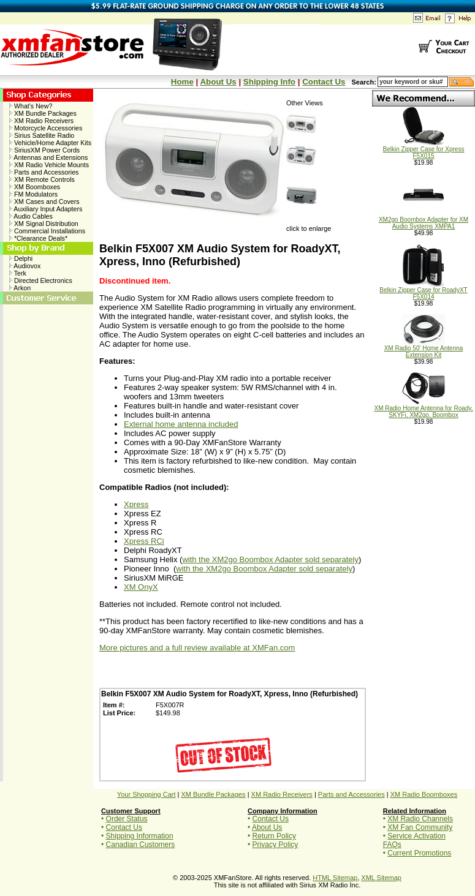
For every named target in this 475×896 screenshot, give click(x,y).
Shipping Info (269, 81)
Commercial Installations (47, 231)
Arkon (20, 288)
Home (182, 81)
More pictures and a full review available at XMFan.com (197, 647)
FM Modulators (33, 194)
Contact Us (323, 81)
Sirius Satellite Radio (41, 135)
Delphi (20, 258)
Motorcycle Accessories (45, 128)
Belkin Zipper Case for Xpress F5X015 (424, 149)
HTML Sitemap (335, 877)
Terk (17, 273)
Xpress (136, 504)
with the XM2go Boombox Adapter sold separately (270, 559)
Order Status (127, 819)
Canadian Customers (140, 844)
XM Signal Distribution (43, 223)
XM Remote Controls (42, 179)
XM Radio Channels (420, 819)
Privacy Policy (275, 844)
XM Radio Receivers (41, 120)
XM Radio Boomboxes (423, 794)
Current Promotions (419, 853)
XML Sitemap (381, 877)
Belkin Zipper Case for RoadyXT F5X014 (423, 290)
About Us (218, 81)
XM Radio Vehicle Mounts (49, 164)
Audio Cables (31, 216)
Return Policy (274, 836)
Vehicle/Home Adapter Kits (50, 142)
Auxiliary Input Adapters (45, 209)
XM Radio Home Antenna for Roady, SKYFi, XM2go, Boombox (423, 408)
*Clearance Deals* (38, 238)
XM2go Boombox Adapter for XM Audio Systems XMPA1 (423, 220)
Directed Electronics (40, 280)
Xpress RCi (144, 541)
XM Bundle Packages (43, 113)
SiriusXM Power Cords (44, 150)
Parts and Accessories (43, 172)
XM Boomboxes (34, 186)
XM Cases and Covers (44, 201)
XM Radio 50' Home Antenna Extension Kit (423, 348)
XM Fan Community (419, 827)
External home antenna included (181, 424)
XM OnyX (141, 587)
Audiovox (24, 265)
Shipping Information (139, 836)
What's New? (30, 106)
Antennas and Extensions (48, 157)
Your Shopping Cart (146, 794)
